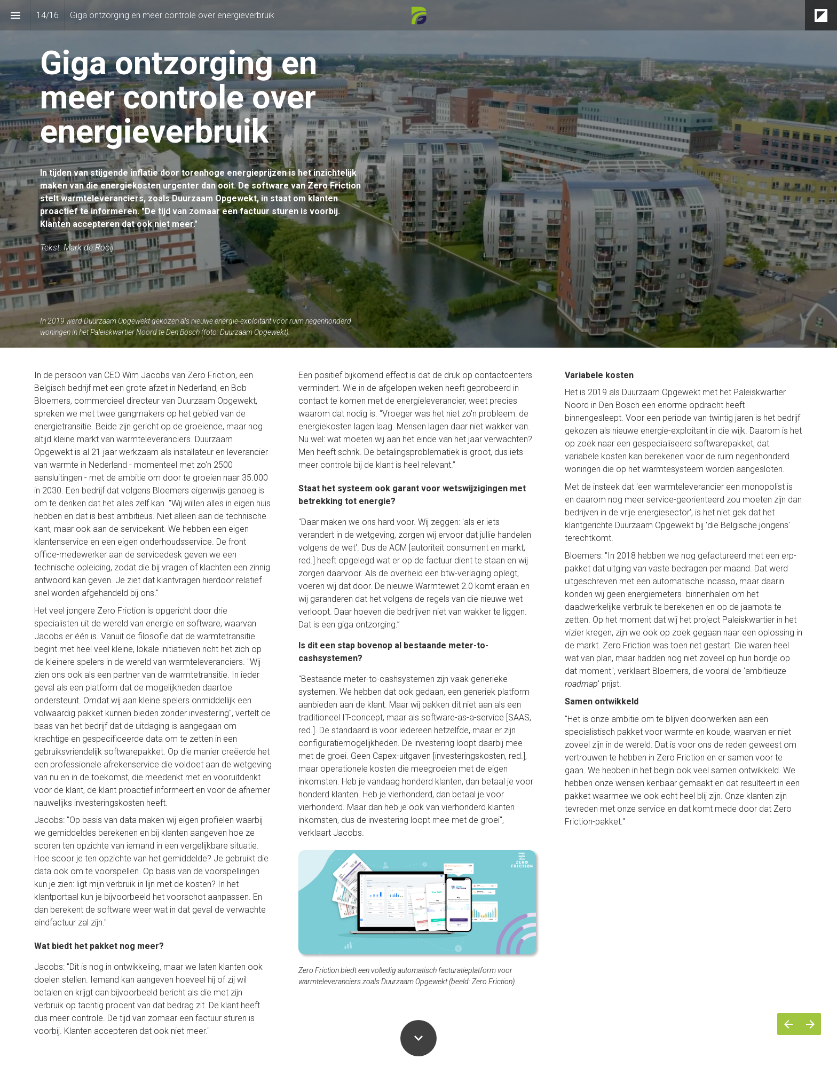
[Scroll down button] (418, 1038)
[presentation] (418, 174)
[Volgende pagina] (810, 1024)
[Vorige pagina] (788, 1024)
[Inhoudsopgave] (15, 15)
